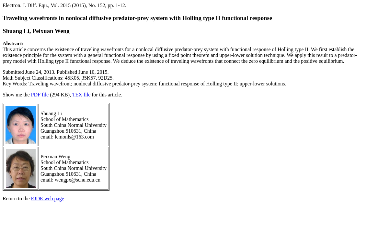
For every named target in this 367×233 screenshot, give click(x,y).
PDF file (40, 94)
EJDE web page (47, 198)
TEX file (81, 94)
